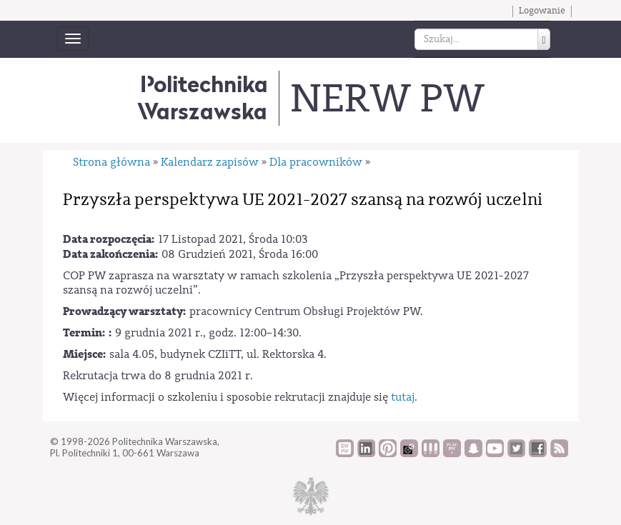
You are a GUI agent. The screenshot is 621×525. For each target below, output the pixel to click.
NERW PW (387, 98)
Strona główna (111, 162)
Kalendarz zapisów (210, 162)
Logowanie (542, 10)
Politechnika (202, 97)
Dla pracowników (315, 162)
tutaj (402, 397)
